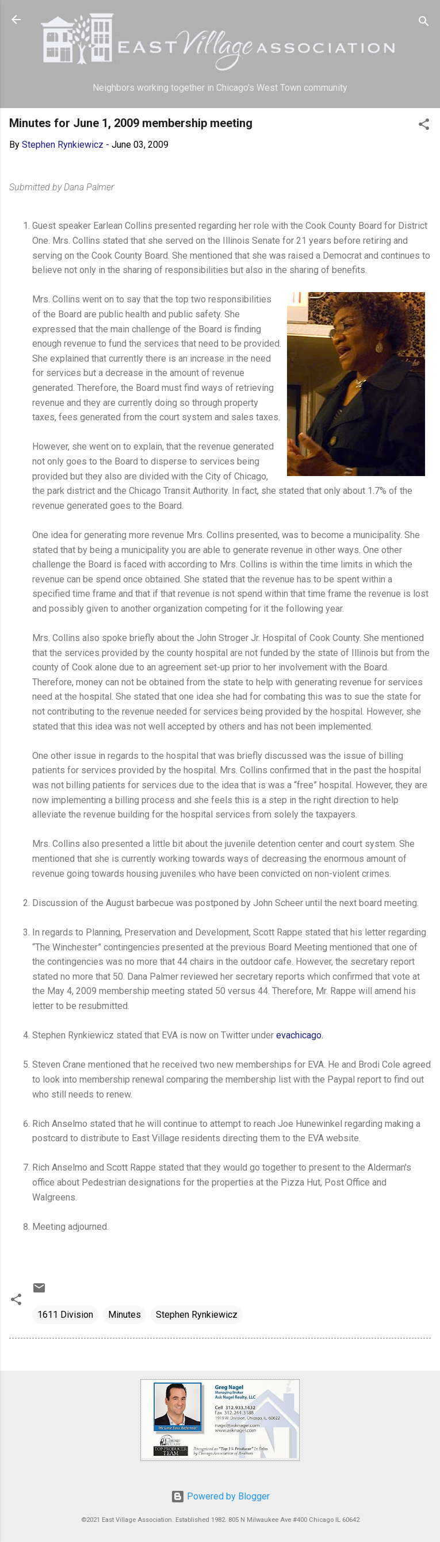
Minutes (124, 1314)
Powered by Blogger (220, 1496)
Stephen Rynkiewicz (197, 1314)
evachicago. (299, 1035)
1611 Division (65, 1314)
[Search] (424, 23)
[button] (424, 126)
